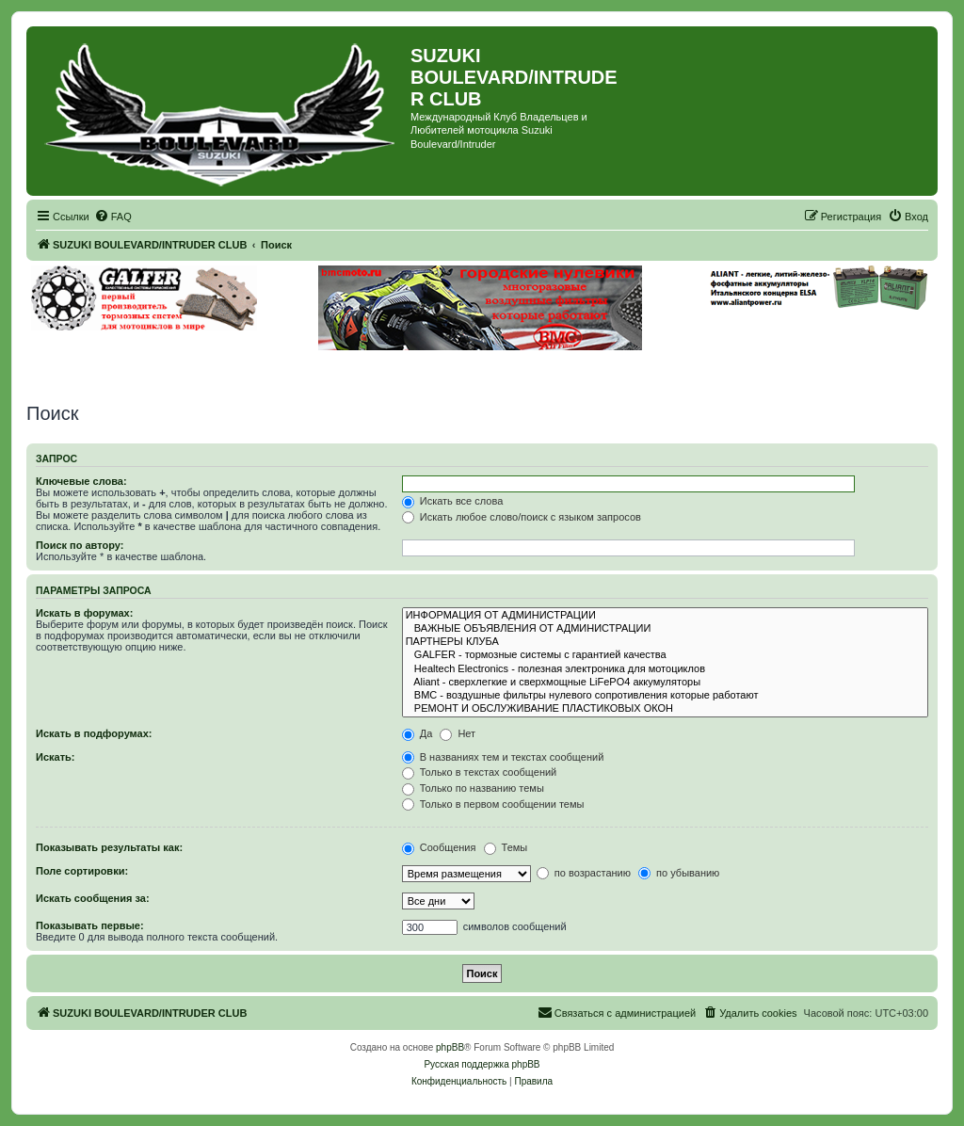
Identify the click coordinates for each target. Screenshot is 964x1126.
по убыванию (678, 872)
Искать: (55, 757)
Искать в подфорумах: (94, 733)
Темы (506, 847)
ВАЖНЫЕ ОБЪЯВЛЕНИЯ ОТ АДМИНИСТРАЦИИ (665, 628)
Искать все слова (453, 501)
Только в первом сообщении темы (493, 804)
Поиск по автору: (79, 545)
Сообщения (439, 847)
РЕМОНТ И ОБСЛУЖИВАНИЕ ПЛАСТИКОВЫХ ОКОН (665, 709)
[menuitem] (113, 216)
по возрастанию (584, 872)
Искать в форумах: (84, 613)
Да (417, 733)
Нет (457, 733)
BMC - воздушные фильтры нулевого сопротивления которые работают (665, 695)
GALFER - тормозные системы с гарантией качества (665, 655)
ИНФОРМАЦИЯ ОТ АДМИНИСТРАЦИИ (665, 615)
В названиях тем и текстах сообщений (503, 757)
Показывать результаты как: (109, 847)
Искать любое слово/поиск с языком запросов (521, 517)
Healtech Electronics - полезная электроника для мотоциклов (665, 669)
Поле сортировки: (82, 871)
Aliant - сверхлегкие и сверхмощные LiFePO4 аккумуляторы (665, 682)
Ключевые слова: (81, 481)
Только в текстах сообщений (479, 772)
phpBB (450, 1047)
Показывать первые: (90, 925)
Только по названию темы (473, 788)
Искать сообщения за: (93, 898)
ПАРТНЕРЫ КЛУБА (665, 642)
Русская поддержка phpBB (481, 1064)
